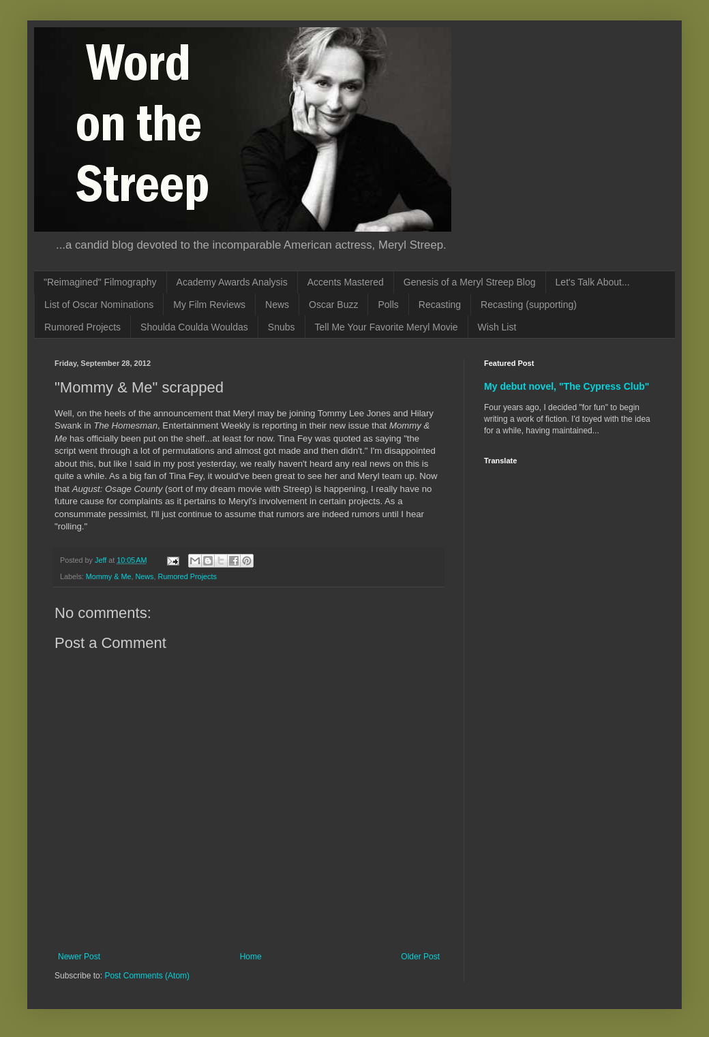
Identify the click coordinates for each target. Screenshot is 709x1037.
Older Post (420, 956)
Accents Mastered (345, 282)
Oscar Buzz (333, 304)
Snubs (281, 327)
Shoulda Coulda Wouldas (194, 327)
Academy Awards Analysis (232, 282)
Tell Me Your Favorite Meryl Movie (386, 327)
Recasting (440, 304)
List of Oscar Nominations (98, 304)
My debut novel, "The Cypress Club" (567, 386)
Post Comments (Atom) (147, 975)
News (277, 304)
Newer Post (79, 956)
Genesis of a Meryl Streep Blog (470, 282)
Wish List (497, 327)
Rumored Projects (82, 327)
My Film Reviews (209, 304)
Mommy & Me (109, 576)
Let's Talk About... (593, 282)
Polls (388, 304)
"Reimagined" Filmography (100, 282)
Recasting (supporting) (529, 304)
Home (251, 956)
